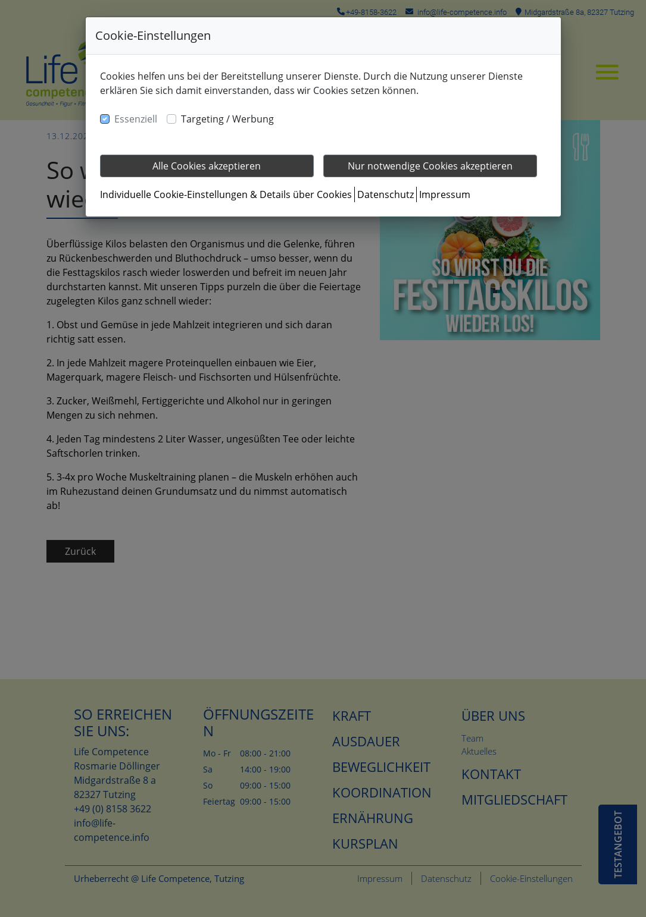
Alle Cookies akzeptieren (206, 165)
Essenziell (135, 118)
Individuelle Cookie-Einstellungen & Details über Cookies (226, 194)
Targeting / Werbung (227, 118)
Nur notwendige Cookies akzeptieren (430, 165)
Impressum (444, 194)
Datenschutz (385, 194)
